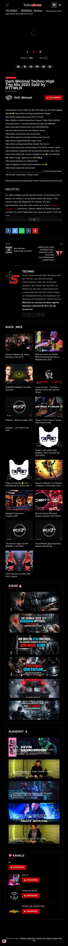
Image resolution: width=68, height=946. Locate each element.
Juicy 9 (25, 875)
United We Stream (30, 891)
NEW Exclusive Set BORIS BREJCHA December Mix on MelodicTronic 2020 (47, 357)
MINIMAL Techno (31, 10)
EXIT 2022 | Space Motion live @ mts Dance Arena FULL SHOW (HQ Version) (35, 816)
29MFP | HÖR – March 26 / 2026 (29, 838)
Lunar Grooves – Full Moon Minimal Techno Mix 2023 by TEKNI (47, 389)
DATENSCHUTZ (31, 938)
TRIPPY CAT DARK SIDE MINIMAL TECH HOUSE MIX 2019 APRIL (47, 453)
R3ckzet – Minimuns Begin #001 (19, 420)
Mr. (10, 862)
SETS (43, 938)
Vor (61, 244)
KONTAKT (48, 938)
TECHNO (11, 10)
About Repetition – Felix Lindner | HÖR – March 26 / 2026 (33, 772)
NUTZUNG (38, 938)
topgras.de (54, 938)
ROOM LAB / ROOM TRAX (33, 906)
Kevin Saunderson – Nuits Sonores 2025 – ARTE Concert (34, 751)
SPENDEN (23, 938)
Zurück (7, 244)
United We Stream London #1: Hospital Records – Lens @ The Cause (32, 794)
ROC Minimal (23, 97)
